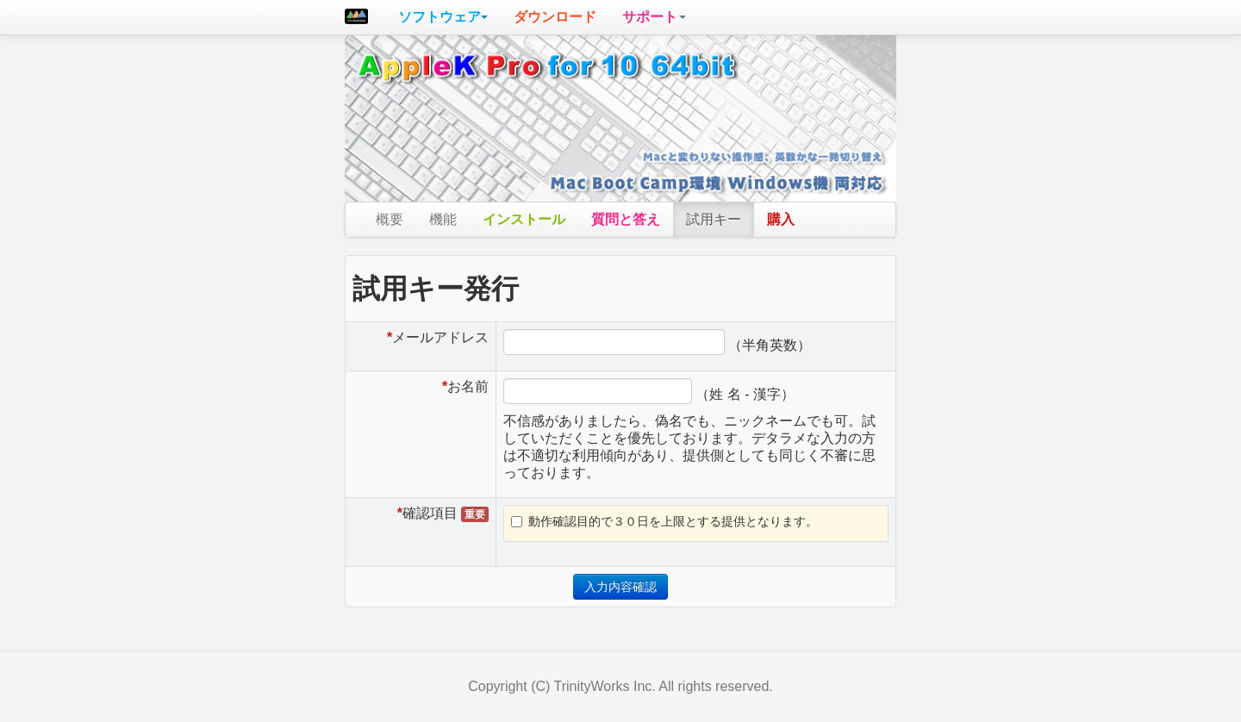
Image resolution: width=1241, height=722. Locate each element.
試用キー (713, 219)
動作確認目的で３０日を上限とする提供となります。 (664, 521)
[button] (443, 17)
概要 (389, 219)
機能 (443, 219)
